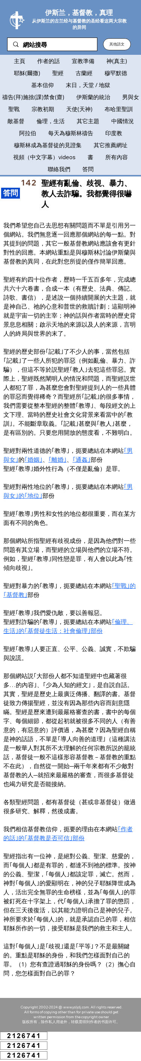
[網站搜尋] (52, 45)
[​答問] (10, 193)
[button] (117, 44)
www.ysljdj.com (76, 1007)
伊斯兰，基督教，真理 (79, 12)
